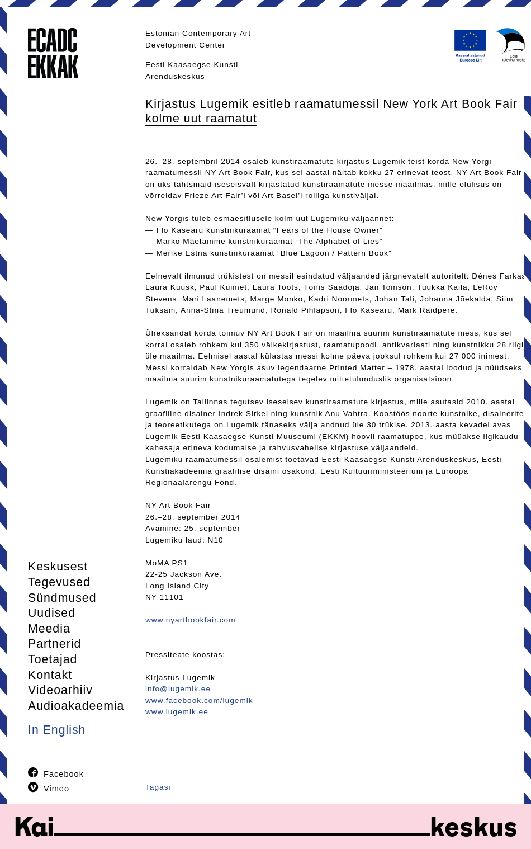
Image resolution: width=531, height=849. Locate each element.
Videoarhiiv (60, 690)
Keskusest (58, 566)
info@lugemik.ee (178, 689)
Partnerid (54, 643)
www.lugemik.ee (176, 712)
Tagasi (158, 787)
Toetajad (52, 659)
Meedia (49, 628)
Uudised (51, 613)
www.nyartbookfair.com (190, 620)
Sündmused (62, 598)
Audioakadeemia (76, 706)
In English (57, 730)
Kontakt (50, 675)
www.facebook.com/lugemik (199, 700)
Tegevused (59, 582)
